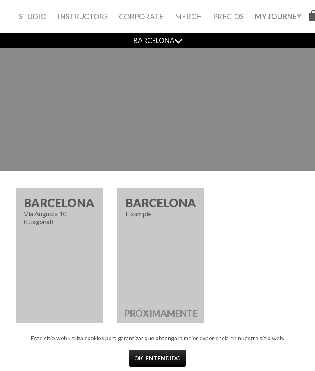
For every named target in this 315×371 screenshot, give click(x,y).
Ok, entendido (157, 358)
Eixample (160, 259)
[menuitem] (32, 16)
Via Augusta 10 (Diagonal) (59, 210)
